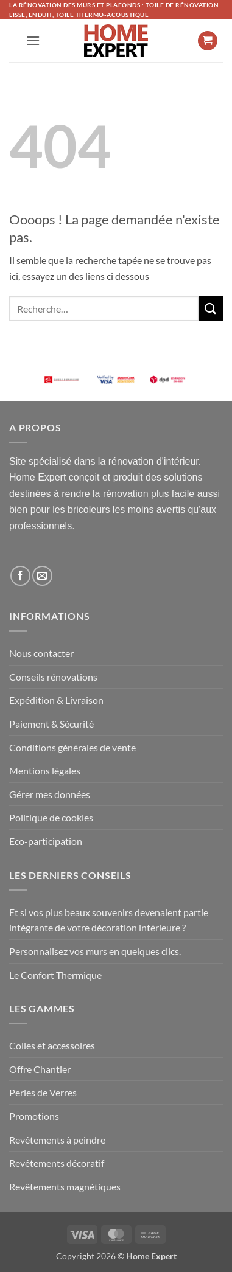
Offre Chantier (40, 1069)
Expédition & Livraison (56, 700)
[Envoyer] (211, 308)
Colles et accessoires (52, 1045)
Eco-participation (45, 841)
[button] (33, 40)
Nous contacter (41, 653)
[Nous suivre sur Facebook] (20, 576)
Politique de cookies (51, 817)
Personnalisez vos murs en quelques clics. (95, 951)
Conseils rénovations (53, 677)
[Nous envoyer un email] (42, 576)
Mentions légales (44, 770)
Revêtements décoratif (56, 1163)
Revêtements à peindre (57, 1139)
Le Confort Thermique (55, 975)
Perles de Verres (43, 1092)
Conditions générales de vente (72, 747)
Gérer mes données (49, 794)
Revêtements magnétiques (65, 1186)
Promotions (34, 1116)
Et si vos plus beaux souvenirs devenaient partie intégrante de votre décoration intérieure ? (108, 920)
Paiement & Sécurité (51, 723)
